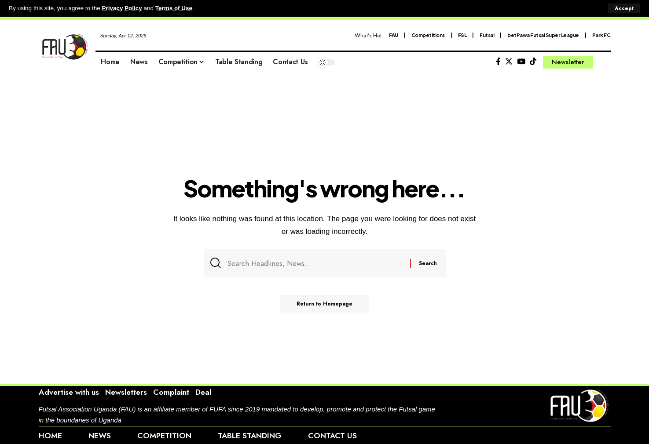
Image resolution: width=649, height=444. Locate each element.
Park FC (601, 34)
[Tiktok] (533, 61)
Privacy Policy (122, 8)
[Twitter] (509, 61)
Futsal (487, 34)
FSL (462, 34)
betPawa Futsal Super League (543, 34)
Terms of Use (174, 8)
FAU (393, 34)
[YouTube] (521, 61)
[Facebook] (498, 61)
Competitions (428, 34)
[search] (604, 62)
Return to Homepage (324, 305)
